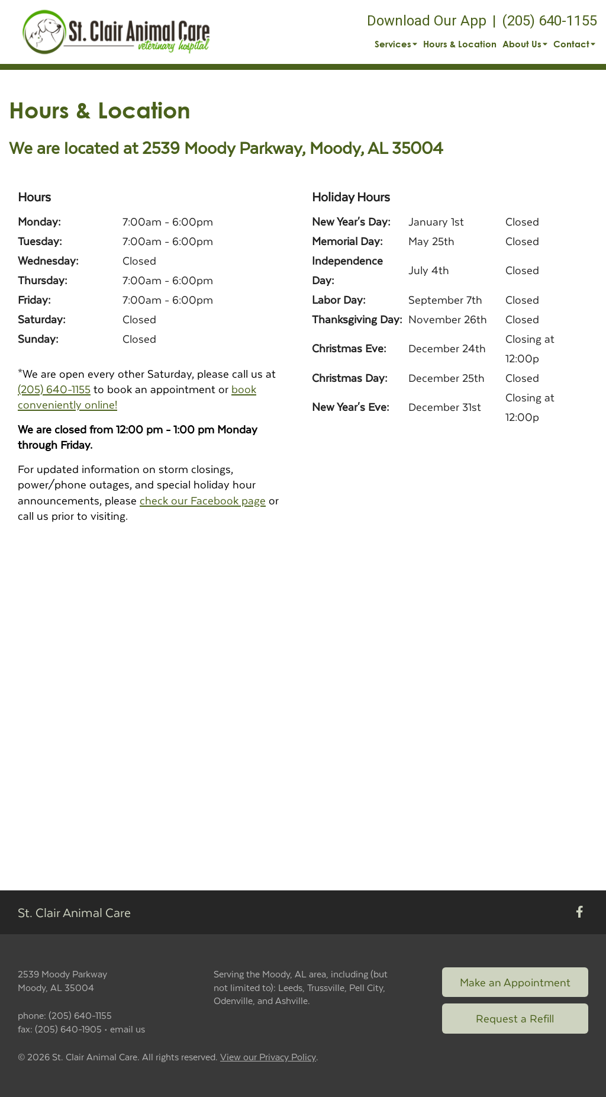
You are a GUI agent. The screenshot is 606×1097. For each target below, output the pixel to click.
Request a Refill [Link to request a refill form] (515, 1018)
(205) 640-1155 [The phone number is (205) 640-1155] (549, 20)
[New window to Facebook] (579, 912)
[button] (116, 32)
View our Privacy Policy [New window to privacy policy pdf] (268, 1057)
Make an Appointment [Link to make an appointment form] (515, 981)
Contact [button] (574, 43)
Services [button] (396, 43)
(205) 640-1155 (54, 388)
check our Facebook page (203, 500)
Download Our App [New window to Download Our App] (426, 20)
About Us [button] (524, 43)
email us (127, 1028)
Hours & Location (460, 43)
